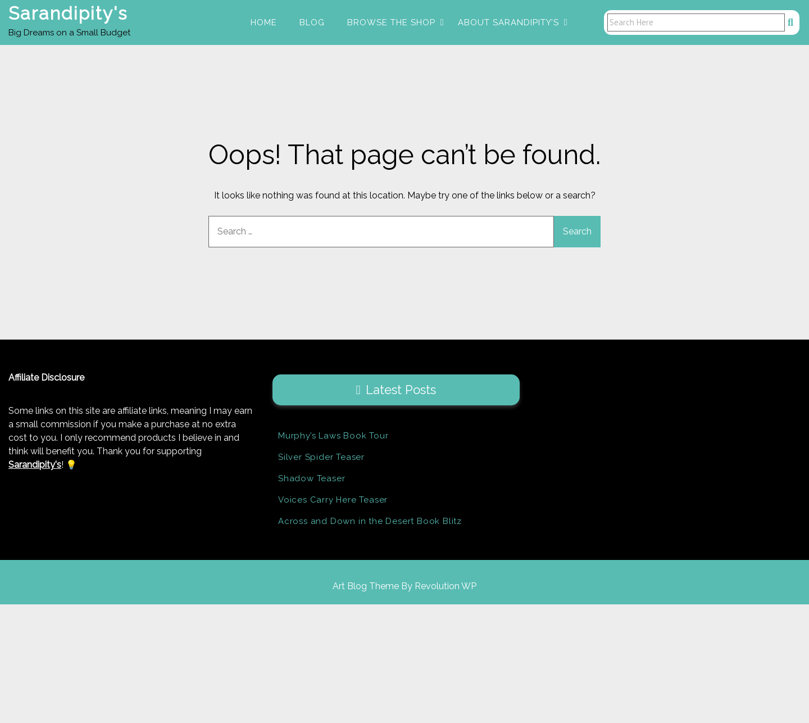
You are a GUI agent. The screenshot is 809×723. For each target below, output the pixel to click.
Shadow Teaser (311, 479)
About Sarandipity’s (508, 22)
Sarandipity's (68, 13)
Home (264, 22)
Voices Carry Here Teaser (333, 500)
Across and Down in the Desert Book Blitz (370, 522)
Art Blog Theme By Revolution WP (404, 586)
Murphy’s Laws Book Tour (333, 436)
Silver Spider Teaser (321, 458)
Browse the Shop (391, 22)
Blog (312, 22)
